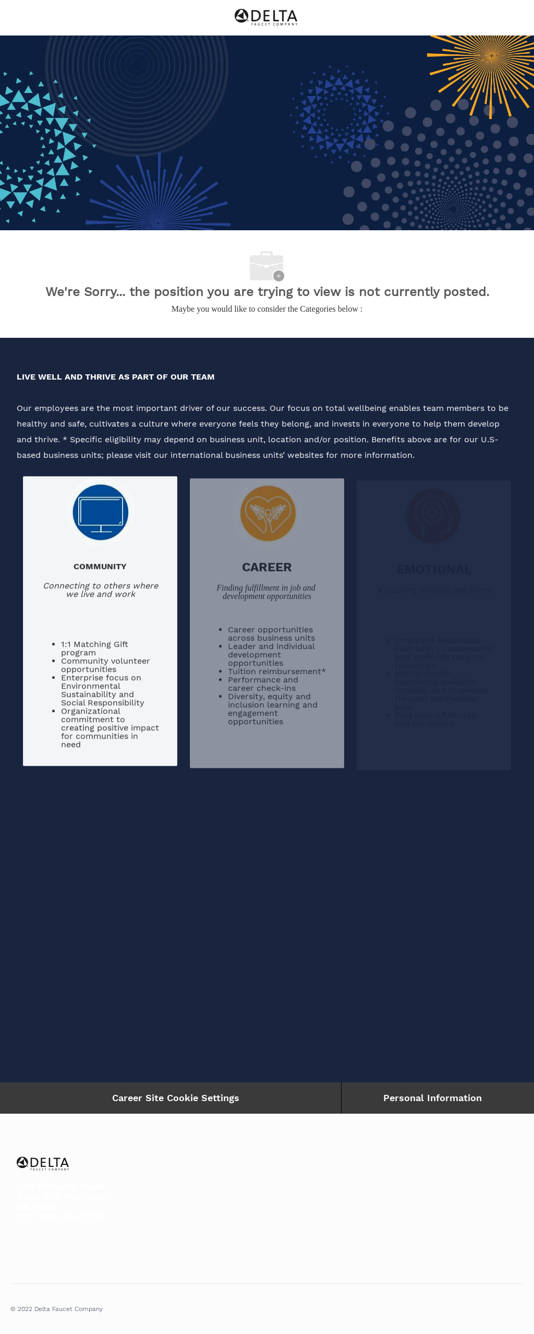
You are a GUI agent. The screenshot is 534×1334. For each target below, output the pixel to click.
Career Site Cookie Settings (175, 1097)
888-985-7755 (72, 1217)
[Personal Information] (432, 1098)
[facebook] (22, 1260)
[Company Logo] (266, 17)
